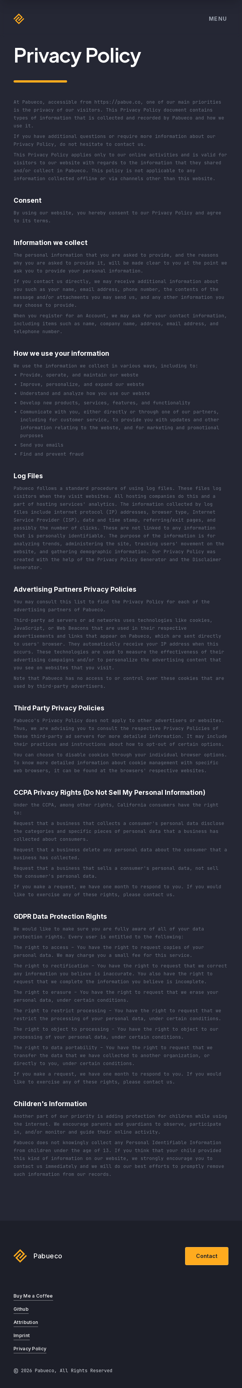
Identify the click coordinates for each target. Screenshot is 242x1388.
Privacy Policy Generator (132, 560)
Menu (218, 18)
